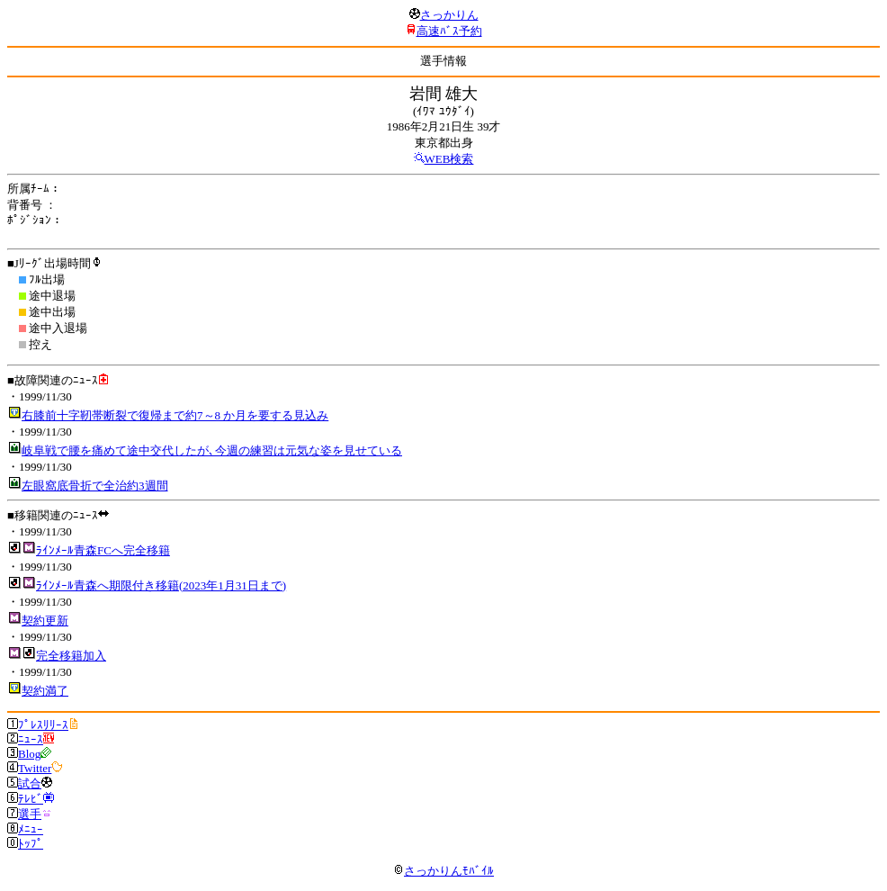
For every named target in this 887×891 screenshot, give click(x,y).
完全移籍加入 (71, 655)
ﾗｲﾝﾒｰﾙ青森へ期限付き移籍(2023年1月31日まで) (161, 585)
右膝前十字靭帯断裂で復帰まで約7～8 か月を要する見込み (175, 415)
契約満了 (45, 691)
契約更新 (45, 620)
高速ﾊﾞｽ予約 (449, 31)
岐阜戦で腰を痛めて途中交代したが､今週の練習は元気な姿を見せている (212, 450)
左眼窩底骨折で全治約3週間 (95, 485)
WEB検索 (449, 159)
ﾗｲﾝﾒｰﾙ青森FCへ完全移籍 (103, 550)
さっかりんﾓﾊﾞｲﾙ (443, 871)
